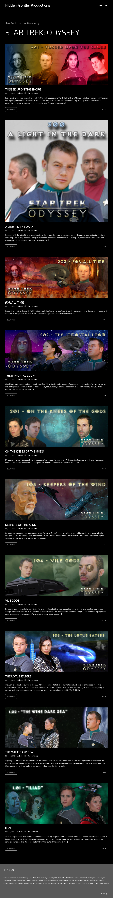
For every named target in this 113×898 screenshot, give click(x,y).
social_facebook (101, 894)
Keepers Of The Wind (20, 524)
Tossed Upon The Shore (23, 89)
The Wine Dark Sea (19, 752)
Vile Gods (12, 600)
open (101, 5)
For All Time (14, 302)
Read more (11, 109)
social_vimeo (104, 894)
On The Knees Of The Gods (24, 451)
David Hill (22, 93)
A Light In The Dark (19, 226)
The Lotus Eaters (18, 676)
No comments (33, 93)
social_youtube (106, 894)
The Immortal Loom (20, 375)
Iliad (8, 828)
